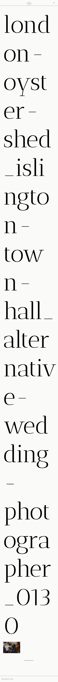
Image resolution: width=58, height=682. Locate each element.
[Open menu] (54, 3)
